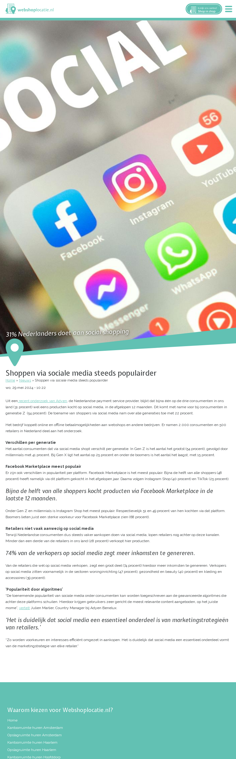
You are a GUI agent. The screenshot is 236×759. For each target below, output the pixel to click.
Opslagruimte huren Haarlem (31, 750)
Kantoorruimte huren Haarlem (32, 742)
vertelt (24, 608)
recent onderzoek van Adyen (42, 401)
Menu (228, 9)
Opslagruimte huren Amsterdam (34, 735)
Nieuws (25, 380)
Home (10, 380)
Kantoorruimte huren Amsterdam (35, 728)
